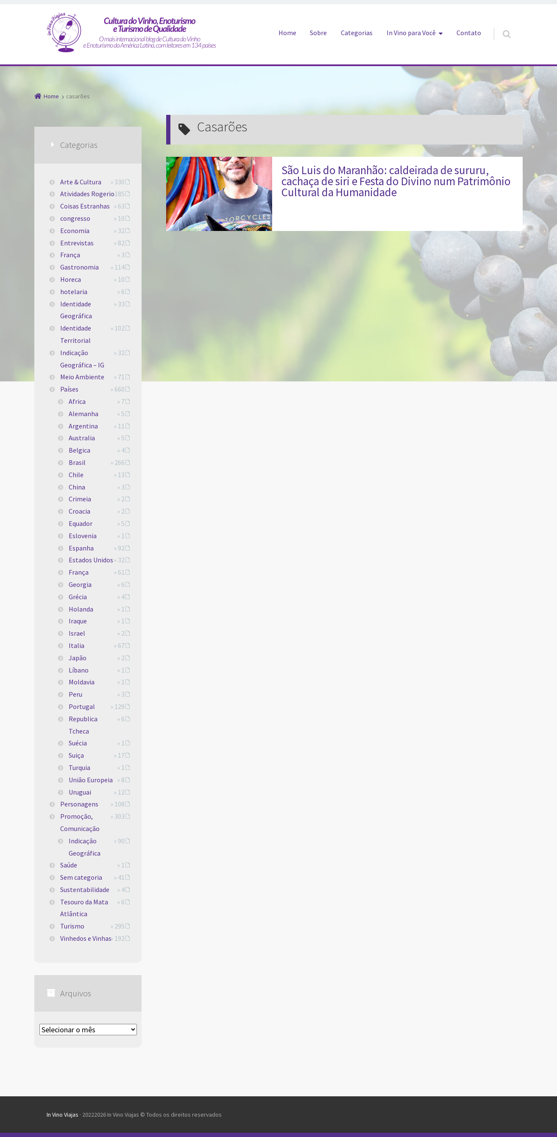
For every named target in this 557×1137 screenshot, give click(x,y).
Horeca (70, 279)
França (70, 254)
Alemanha (83, 413)
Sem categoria (81, 877)
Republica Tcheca (83, 724)
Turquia (79, 767)
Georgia (80, 584)
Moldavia (82, 682)
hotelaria (73, 291)
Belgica (79, 450)
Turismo (72, 926)
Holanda (81, 609)
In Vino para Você (411, 32)
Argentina (83, 426)
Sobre (318, 32)
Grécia (78, 596)
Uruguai (80, 792)
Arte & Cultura (80, 182)
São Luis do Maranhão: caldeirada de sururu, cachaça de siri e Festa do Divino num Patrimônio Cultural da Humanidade (396, 181)
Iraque (78, 621)
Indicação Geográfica (84, 847)
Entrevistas (77, 243)
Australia (82, 438)
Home (287, 32)
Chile (76, 474)
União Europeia (91, 780)
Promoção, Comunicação (80, 822)
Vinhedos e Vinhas (85, 938)
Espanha (81, 548)
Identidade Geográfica (76, 310)
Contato (469, 32)
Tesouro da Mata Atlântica (84, 908)
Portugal (82, 706)
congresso (75, 218)
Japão (77, 657)
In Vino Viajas (62, 1114)
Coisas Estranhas (85, 206)
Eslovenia (83, 535)
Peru (75, 694)
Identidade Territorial (75, 334)
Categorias (357, 32)
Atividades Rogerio (87, 193)
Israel (77, 633)
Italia (76, 645)
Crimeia (80, 499)
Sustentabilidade (84, 889)
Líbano (79, 670)
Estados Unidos (91, 560)
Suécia (78, 743)
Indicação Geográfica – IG (82, 358)
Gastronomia (79, 267)
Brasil (77, 462)
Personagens (79, 804)
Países (69, 389)
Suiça (76, 755)
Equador (80, 523)
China (77, 487)
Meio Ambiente (82, 377)
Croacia (79, 511)
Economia (74, 230)
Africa (77, 401)
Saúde (68, 865)
